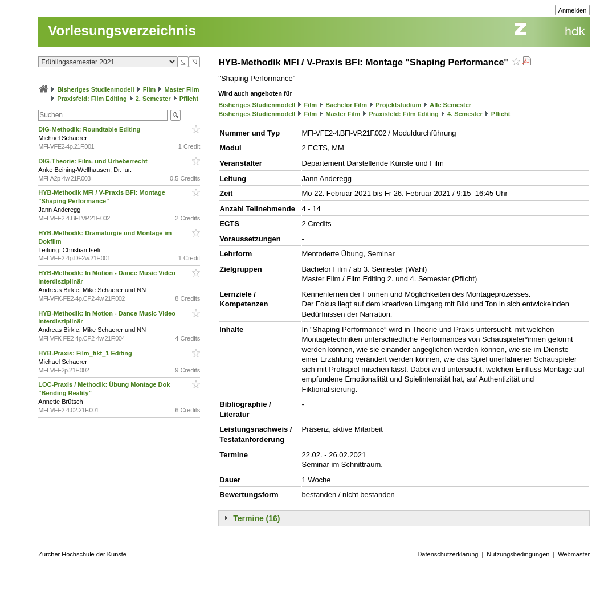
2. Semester (153, 98)
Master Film (181, 89)
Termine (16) (256, 518)
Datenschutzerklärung (447, 554)
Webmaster (574, 554)
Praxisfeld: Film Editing (91, 98)
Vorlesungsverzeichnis (122, 30)
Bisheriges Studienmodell (95, 89)
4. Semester (465, 113)
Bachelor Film (346, 104)
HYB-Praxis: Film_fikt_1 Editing (85, 353)
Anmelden (572, 10)
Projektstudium (398, 104)
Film (149, 89)
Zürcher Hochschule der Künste (82, 554)
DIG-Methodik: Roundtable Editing (90, 129)
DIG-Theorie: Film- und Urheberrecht (93, 161)
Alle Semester (450, 104)
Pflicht (189, 98)
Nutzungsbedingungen (518, 554)
